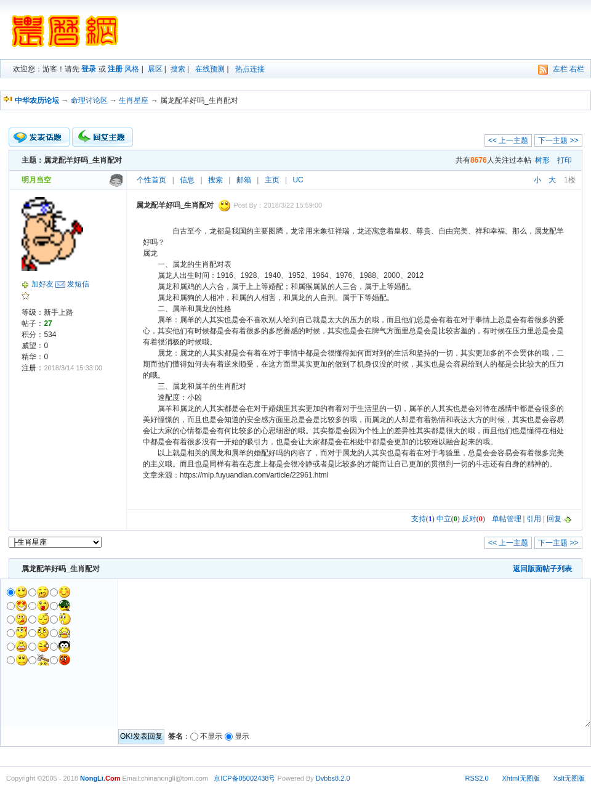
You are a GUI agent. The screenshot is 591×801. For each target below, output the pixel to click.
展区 (155, 69)
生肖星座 (133, 100)
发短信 (78, 284)
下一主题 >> (558, 140)
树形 (542, 160)
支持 (418, 518)
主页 (272, 180)
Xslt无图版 (569, 778)
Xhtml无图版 (521, 778)
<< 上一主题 (508, 140)
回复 (554, 518)
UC (297, 180)
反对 (469, 518)
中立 (443, 518)
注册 (115, 69)
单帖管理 (506, 518)
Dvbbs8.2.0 (333, 778)
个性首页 (151, 180)
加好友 (42, 284)
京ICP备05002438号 (244, 778)
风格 (131, 69)
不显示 (211, 736)
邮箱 (243, 180)
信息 (187, 180)
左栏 (560, 69)
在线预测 (210, 69)
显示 (242, 736)
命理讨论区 (89, 100)
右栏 (576, 69)
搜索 (178, 69)
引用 (533, 518)
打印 (564, 160)
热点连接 (250, 69)
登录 (88, 69)
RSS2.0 (477, 778)
